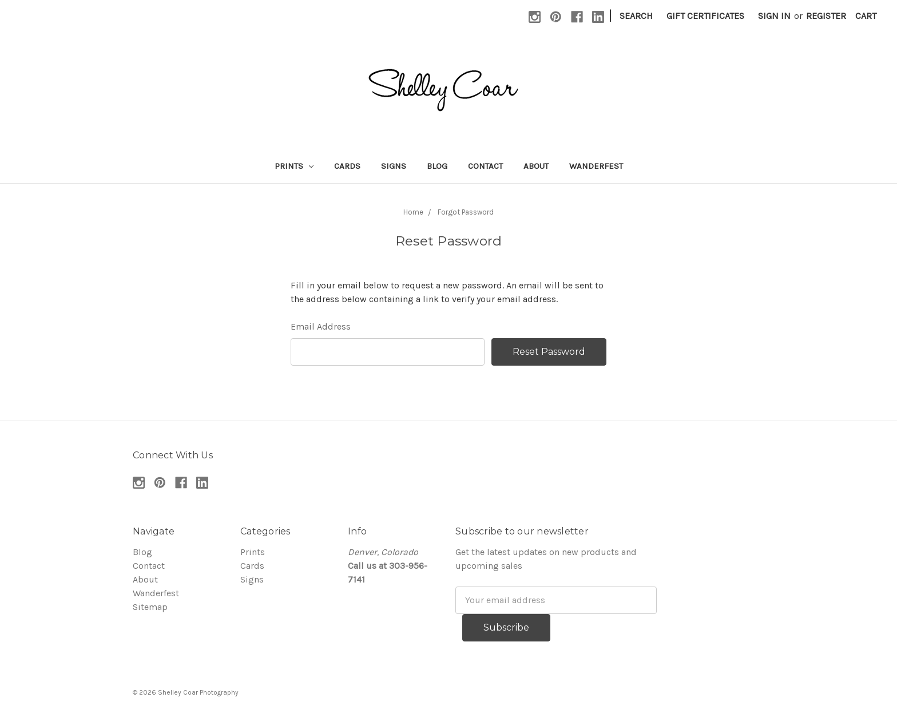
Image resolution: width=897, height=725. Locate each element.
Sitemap (150, 606)
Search (636, 15)
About (536, 166)
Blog (437, 166)
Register (826, 15)
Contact (485, 166)
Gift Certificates (705, 15)
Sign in (774, 15)
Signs (393, 166)
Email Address (321, 326)
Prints (294, 166)
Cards (347, 166)
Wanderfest (596, 166)
